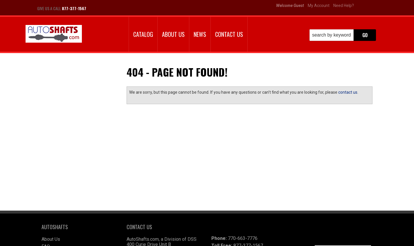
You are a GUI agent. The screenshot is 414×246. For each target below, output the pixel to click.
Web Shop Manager (248, 239)
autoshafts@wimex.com (249, 224)
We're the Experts (69, 79)
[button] (342, 35)
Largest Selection (70, 96)
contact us (347, 92)
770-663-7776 (243, 195)
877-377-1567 (66, 145)
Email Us (61, 133)
